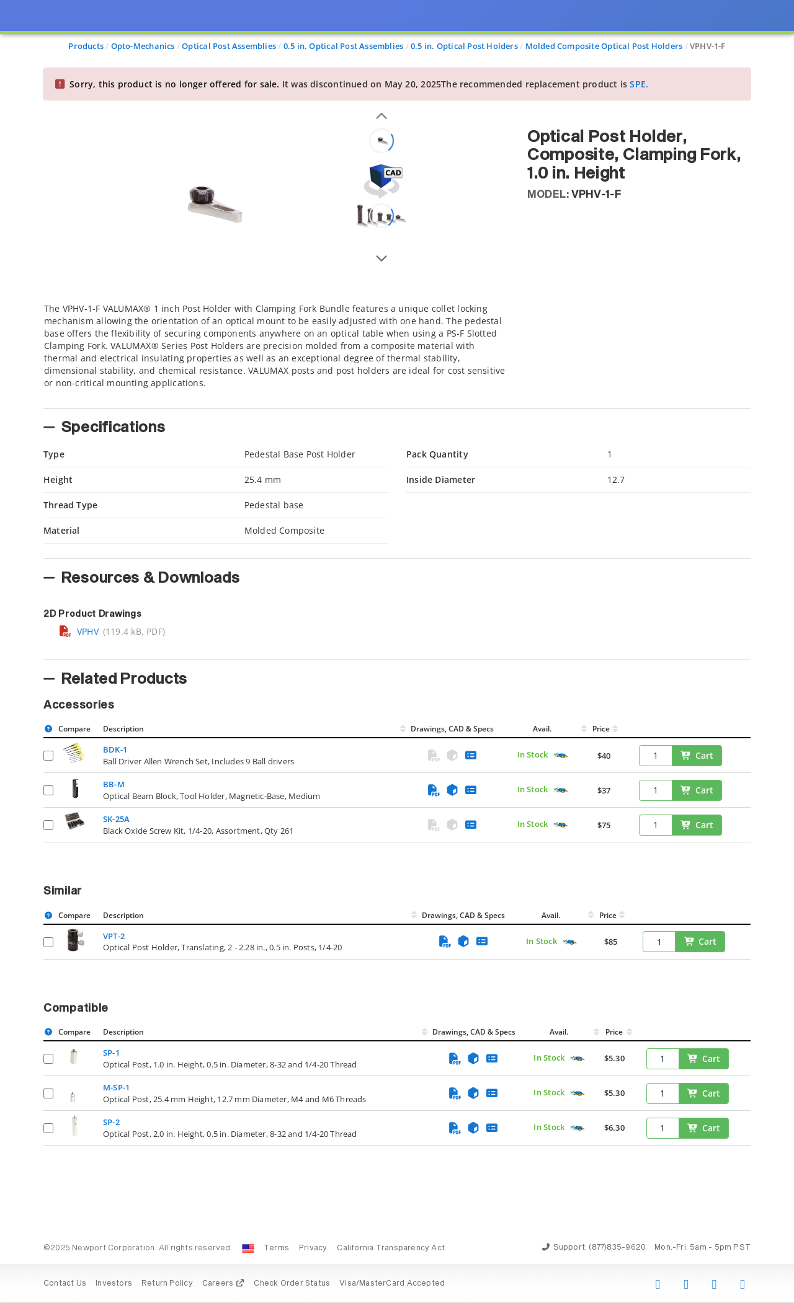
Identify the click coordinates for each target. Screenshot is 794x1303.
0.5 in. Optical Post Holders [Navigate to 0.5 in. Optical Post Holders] (464, 45)
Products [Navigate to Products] (86, 45)
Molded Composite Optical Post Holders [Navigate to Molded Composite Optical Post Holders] (604, 45)
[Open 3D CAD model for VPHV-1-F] (381, 181)
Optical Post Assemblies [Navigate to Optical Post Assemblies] (229, 45)
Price (601, 728)
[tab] (276, 352)
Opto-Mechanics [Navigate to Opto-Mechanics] (143, 45)
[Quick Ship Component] (560, 755)
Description (123, 728)
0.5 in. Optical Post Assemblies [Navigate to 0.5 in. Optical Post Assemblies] (343, 45)
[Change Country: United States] (248, 1248)
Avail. (543, 728)
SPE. (639, 84)
